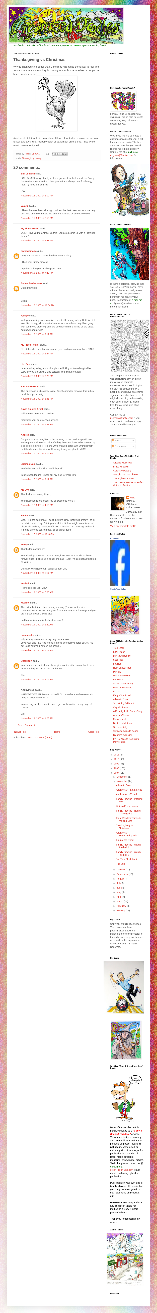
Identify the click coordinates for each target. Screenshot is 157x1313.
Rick (132, 497)
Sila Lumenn (28, 173)
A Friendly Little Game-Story (127, 711)
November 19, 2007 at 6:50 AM (37, 624)
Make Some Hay (121, 675)
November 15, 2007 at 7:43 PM (37, 240)
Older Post (93, 731)
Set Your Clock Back (126, 859)
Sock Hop (118, 659)
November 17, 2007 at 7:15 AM (37, 453)
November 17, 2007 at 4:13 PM (37, 505)
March (120, 901)
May (119, 892)
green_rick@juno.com (121, 1169)
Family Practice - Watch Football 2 (128, 846)
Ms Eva (25, 489)
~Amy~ (25, 315)
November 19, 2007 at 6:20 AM (37, 592)
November (122, 781)
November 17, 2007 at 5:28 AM (37, 424)
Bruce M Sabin (121, 466)
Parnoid (117, 671)
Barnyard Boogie (122, 655)
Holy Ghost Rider (122, 667)
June (119, 887)
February (122, 906)
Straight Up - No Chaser (125, 474)
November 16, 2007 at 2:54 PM (37, 353)
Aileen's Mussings (122, 462)
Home (57, 731)
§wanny (25, 602)
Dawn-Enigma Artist (32, 409)
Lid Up (116, 691)
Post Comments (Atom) (40, 737)
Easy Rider (119, 652)
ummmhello (27, 635)
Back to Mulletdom (122, 723)
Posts (116, 440)
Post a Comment (26, 725)
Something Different (123, 703)
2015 (117, 754)
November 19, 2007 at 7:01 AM (37, 650)
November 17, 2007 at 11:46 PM (37, 534)
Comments (119, 446)
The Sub (120, 864)
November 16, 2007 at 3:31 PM (37, 398)
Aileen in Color (123, 785)
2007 (117, 772)
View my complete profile (123, 526)
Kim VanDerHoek (30, 386)
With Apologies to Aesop (125, 731)
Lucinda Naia (28, 464)
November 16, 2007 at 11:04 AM (37, 305)
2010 (117, 759)
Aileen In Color (121, 699)
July (119, 883)
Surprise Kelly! (120, 727)
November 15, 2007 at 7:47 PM (37, 273)
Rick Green (114, 538)
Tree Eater (118, 648)
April (119, 896)
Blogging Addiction (122, 735)
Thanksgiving (28, 158)
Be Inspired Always (31, 283)
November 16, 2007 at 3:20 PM (37, 376)
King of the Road (122, 695)
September (123, 874)
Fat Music (118, 679)
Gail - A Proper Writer (127, 806)
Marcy (24, 544)
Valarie (24, 206)
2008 (117, 768)
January (121, 910)
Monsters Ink (120, 719)
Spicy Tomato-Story (123, 683)
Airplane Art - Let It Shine (129, 789)
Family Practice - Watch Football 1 (128, 853)
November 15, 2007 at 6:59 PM (37, 218)
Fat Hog (117, 663)
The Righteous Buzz (123, 478)
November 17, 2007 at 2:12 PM (37, 479)
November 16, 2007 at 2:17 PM (37, 334)
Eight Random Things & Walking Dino (128, 819)
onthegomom (28, 251)
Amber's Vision (121, 715)
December (122, 776)
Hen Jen (25, 364)
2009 (117, 763)
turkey (38, 158)
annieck (25, 583)
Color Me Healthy (122, 470)
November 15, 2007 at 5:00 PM (37, 195)
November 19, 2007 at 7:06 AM (37, 679)
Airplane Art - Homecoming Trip (126, 834)
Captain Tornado (121, 707)
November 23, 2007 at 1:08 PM (37, 718)
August (120, 878)
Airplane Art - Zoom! (126, 794)
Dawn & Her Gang (122, 687)
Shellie (24, 515)
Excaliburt (26, 661)
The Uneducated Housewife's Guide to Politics (128, 484)
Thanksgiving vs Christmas (124, 827)
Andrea (25, 435)
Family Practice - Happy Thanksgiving (128, 812)
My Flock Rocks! (30, 228)
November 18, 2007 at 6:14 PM (37, 573)
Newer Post (20, 731)
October (121, 869)
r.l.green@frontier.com (122, 155)
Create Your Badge (118, 589)
